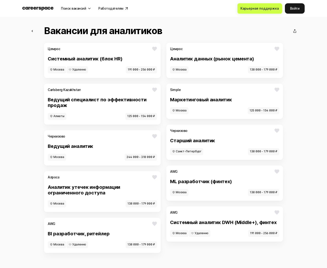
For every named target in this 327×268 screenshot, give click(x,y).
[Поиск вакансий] (76, 8)
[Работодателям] (113, 8)
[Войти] (295, 8)
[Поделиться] (295, 31)
